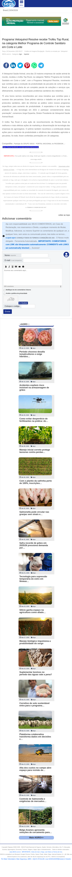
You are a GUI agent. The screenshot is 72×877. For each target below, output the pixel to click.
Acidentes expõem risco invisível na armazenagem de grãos (34, 387)
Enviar (7, 312)
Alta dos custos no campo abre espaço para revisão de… (35, 769)
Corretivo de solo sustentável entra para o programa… (34, 704)
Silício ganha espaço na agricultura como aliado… (32, 611)
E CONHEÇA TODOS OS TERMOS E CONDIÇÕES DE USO (30, 238)
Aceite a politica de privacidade (16, 293)
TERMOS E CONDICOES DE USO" (36, 207)
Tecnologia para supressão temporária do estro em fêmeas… (33, 578)
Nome (10, 255)
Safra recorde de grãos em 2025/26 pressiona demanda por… (33, 545)
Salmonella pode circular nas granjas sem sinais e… (34, 513)
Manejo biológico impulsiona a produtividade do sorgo (35, 642)
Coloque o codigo (12, 306)
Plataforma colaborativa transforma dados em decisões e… (35, 736)
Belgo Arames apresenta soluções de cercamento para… (35, 831)
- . (41, 852)
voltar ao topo (64, 215)
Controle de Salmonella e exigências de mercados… (32, 800)
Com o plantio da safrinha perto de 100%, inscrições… (35, 482)
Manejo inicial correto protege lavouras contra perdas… (34, 451)
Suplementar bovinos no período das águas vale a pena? (35, 673)
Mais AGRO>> (36, 837)
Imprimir (26, 54)
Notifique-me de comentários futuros (18, 290)
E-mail (13, 260)
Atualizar (24, 303)
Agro (20, 54)
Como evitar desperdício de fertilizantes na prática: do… (33, 419)
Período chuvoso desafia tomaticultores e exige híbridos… (32, 354)
